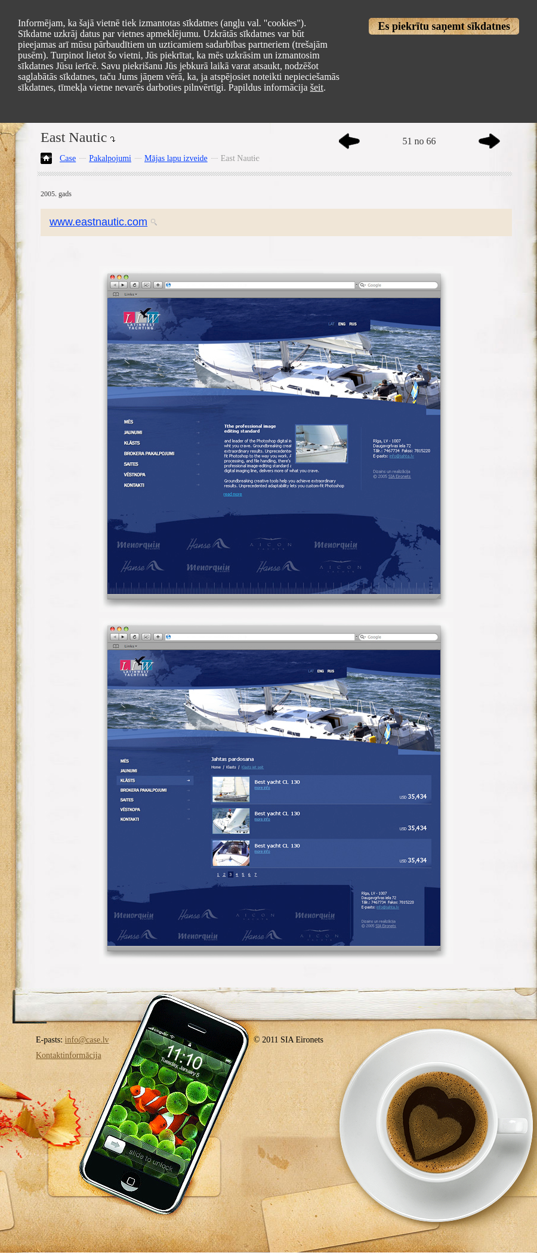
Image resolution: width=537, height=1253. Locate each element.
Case (68, 158)
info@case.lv (87, 1039)
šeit (316, 87)
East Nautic (240, 158)
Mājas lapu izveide (176, 158)
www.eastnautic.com (98, 222)
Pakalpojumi (110, 158)
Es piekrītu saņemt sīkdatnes (444, 26)
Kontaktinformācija (68, 1055)
